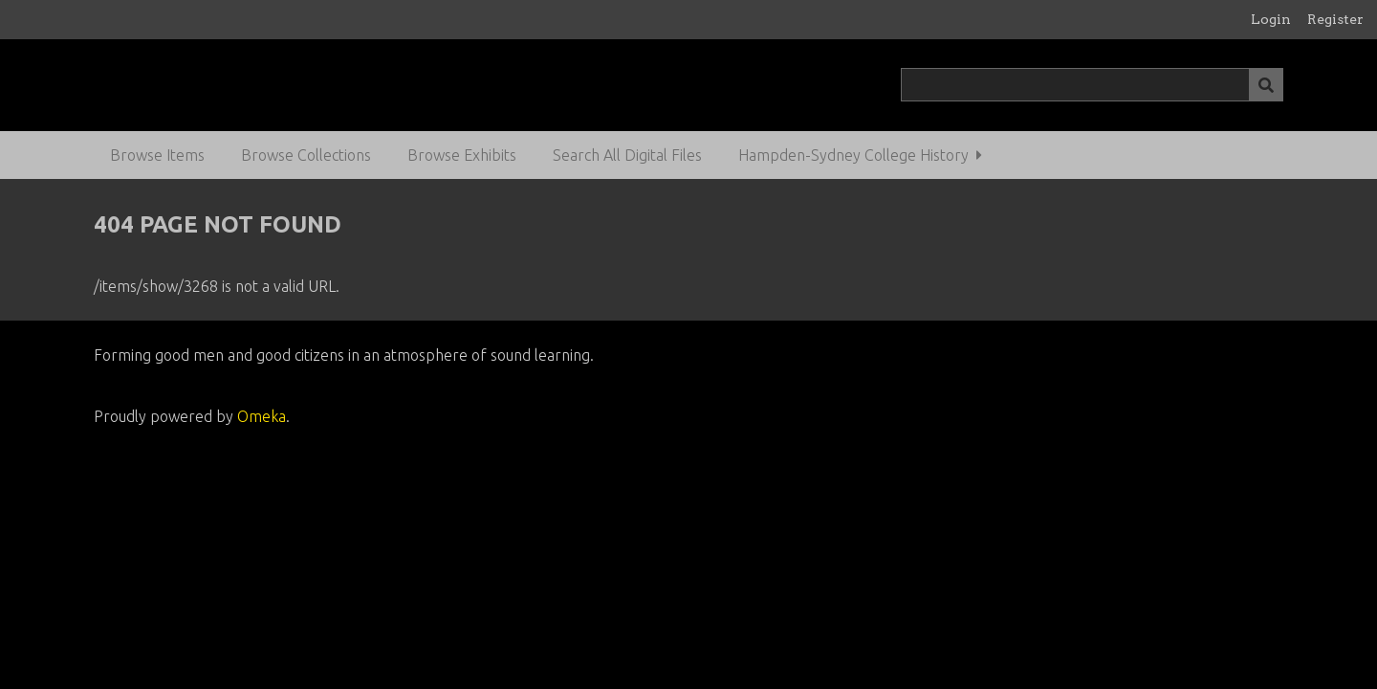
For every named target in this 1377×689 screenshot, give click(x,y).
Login (1271, 19)
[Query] (1092, 84)
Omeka (261, 416)
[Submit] (1266, 84)
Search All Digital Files (627, 155)
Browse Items (157, 155)
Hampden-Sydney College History (853, 155)
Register (1335, 19)
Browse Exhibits (461, 155)
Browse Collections (306, 155)
